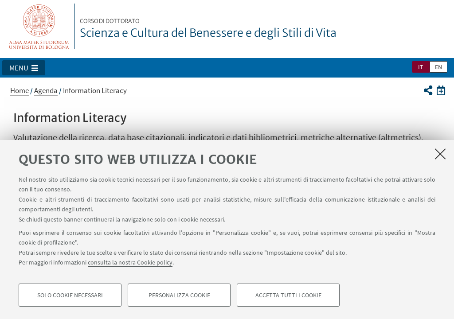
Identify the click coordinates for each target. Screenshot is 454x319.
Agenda (46, 90)
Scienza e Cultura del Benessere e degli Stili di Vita (208, 29)
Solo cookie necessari (70, 295)
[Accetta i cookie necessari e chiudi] (440, 154)
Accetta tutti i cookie (288, 295)
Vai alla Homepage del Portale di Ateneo (39, 26)
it (420, 67)
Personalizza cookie (179, 295)
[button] (23, 67)
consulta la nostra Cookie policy (130, 262)
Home (19, 90)
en (438, 67)
